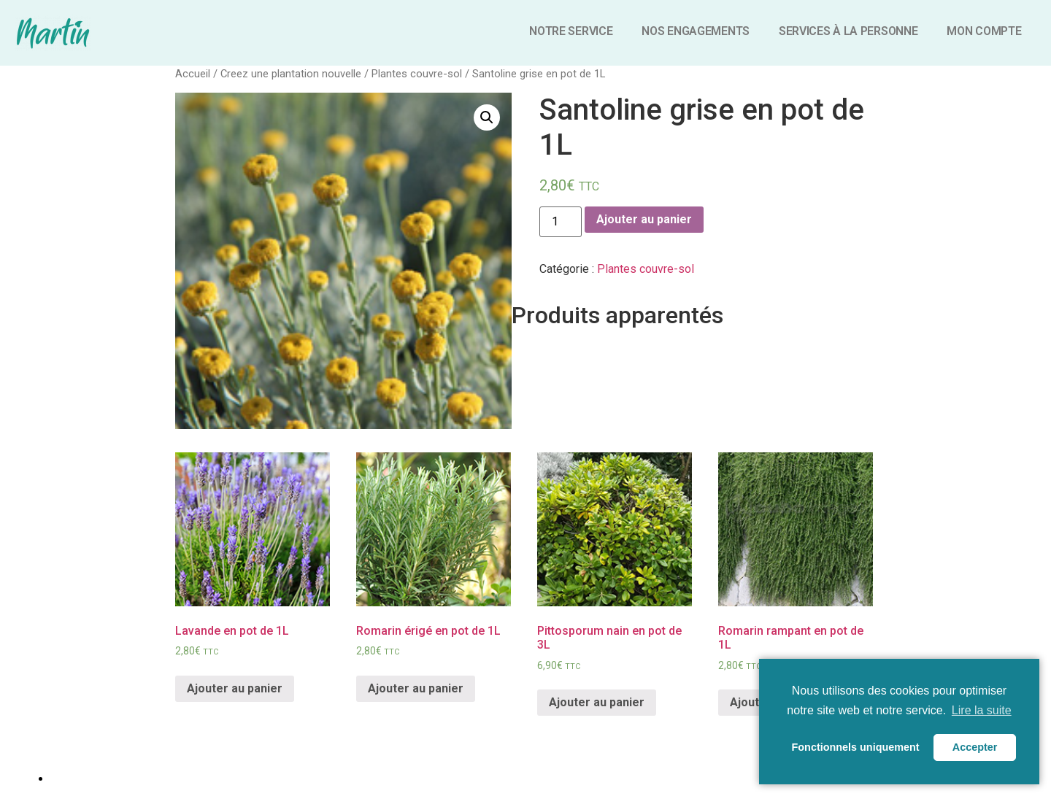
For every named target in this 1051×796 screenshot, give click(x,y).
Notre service (570, 31)
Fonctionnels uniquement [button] (856, 747)
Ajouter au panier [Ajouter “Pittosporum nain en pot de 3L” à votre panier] (596, 702)
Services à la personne (848, 31)
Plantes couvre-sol (416, 73)
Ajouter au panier (644, 219)
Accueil (192, 73)
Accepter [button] (975, 747)
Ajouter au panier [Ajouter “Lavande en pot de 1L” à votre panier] (234, 688)
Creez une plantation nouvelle (290, 73)
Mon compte (984, 31)
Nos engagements (696, 31)
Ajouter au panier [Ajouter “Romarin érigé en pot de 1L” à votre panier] (415, 688)
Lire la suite (982, 710)
